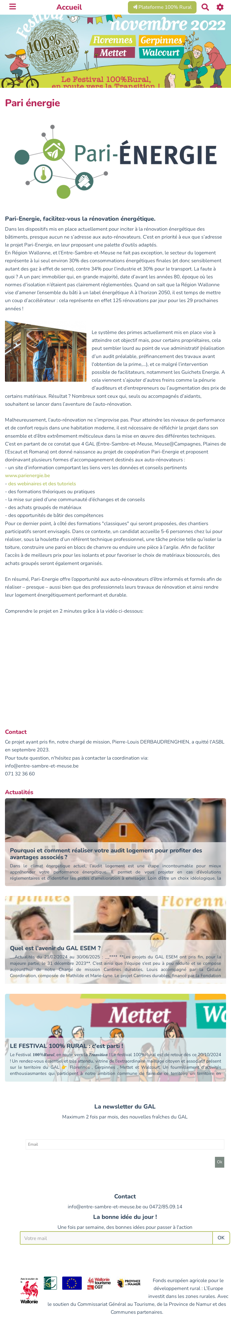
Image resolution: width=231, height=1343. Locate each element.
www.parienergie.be (27, 475)
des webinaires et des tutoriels (42, 483)
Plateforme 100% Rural (162, 7)
